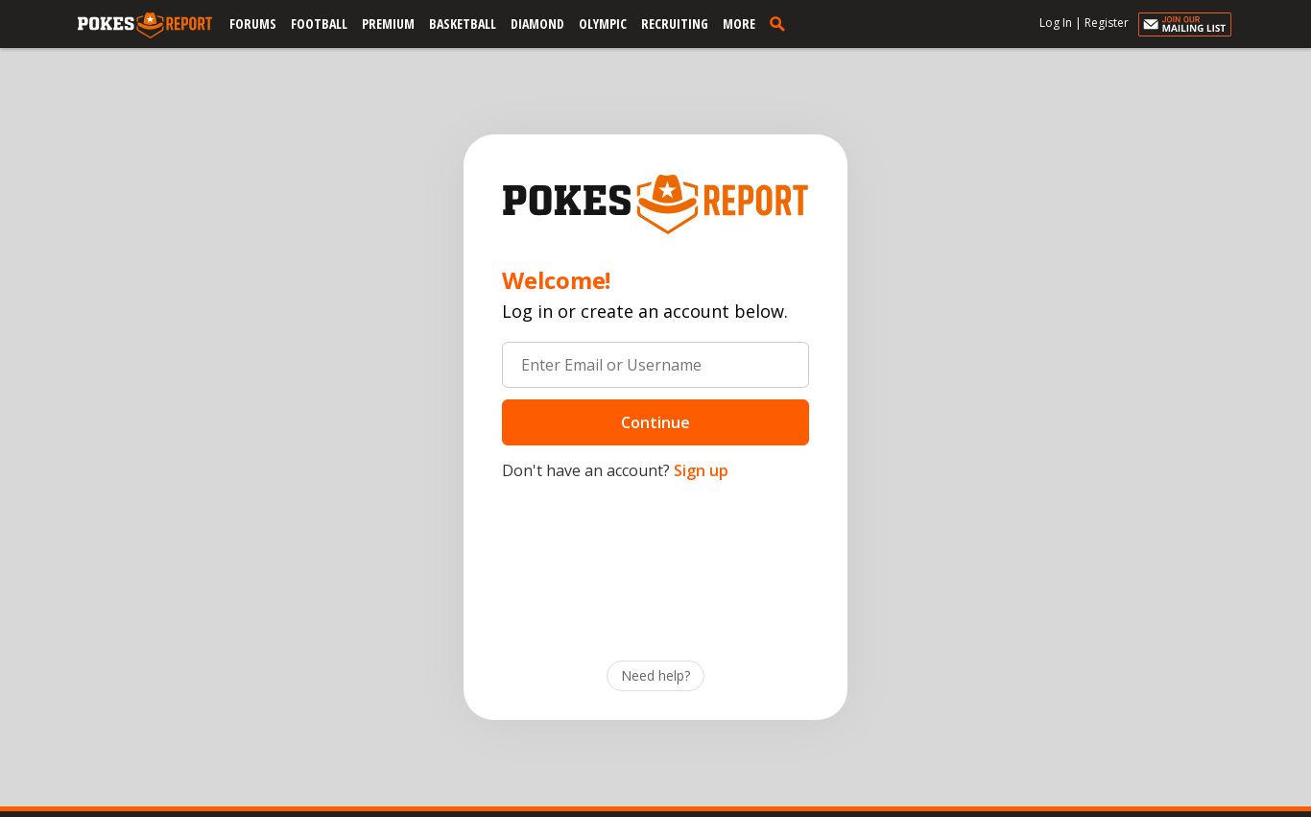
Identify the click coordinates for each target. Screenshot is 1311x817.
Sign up (701, 470)
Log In (1055, 22)
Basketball (462, 23)
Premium (388, 23)
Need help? (655, 675)
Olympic (603, 23)
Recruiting (674, 23)
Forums (252, 23)
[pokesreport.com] (145, 25)
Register (1107, 22)
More (739, 23)
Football (319, 23)
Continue (655, 422)
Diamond (537, 23)
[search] (781, 23)
